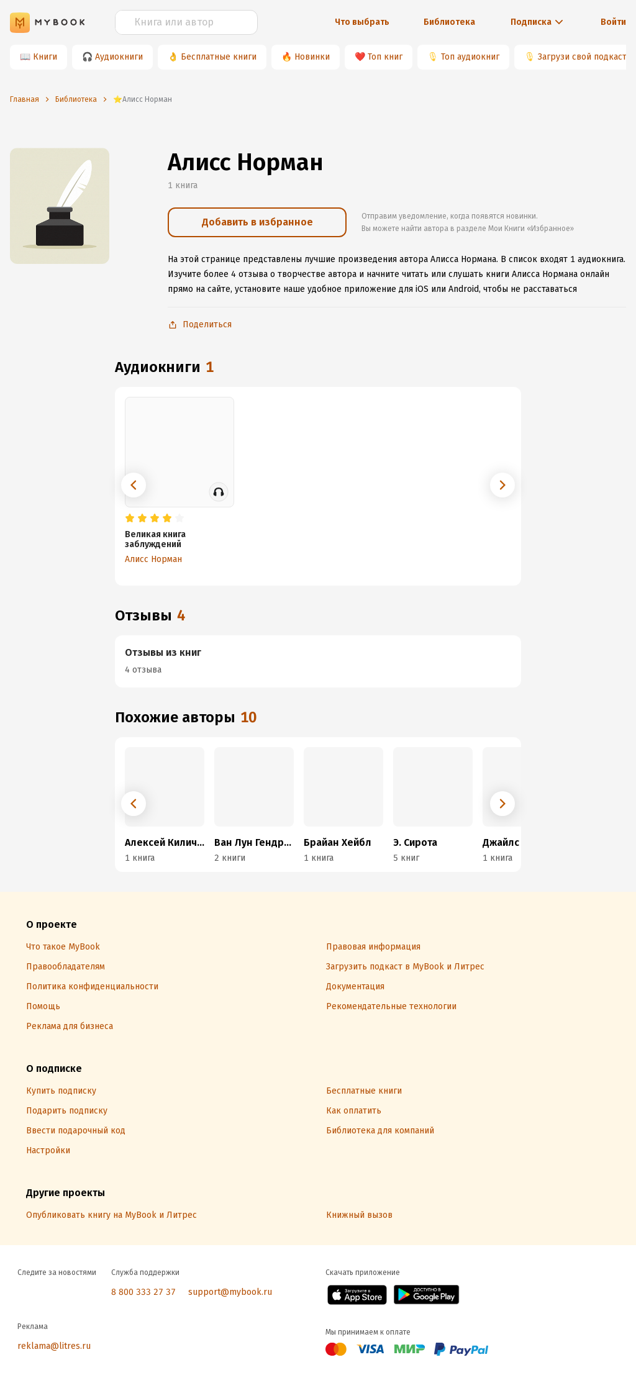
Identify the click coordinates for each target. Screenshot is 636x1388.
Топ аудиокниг (470, 57)
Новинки (312, 57)
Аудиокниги (119, 57)
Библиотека (449, 22)
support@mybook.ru (230, 1292)
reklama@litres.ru (54, 1346)
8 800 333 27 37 (143, 1292)
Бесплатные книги (219, 57)
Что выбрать (362, 22)
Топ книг (385, 57)
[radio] (130, 518)
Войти (613, 22)
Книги (45, 57)
